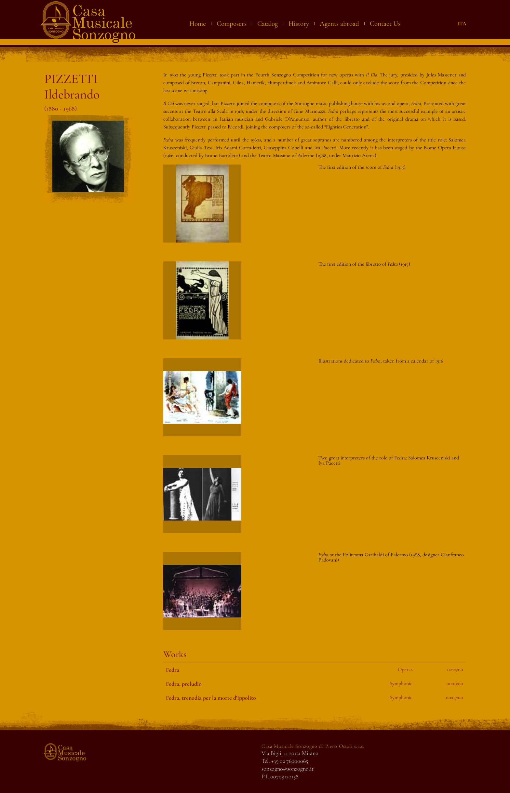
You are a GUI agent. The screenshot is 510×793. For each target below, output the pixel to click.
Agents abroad (339, 24)
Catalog (267, 24)
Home (197, 24)
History (299, 24)
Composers (232, 24)
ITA (461, 23)
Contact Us (385, 24)
